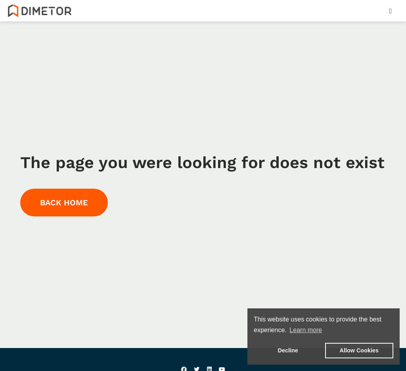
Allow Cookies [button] (359, 350)
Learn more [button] (305, 330)
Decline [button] (288, 350)
